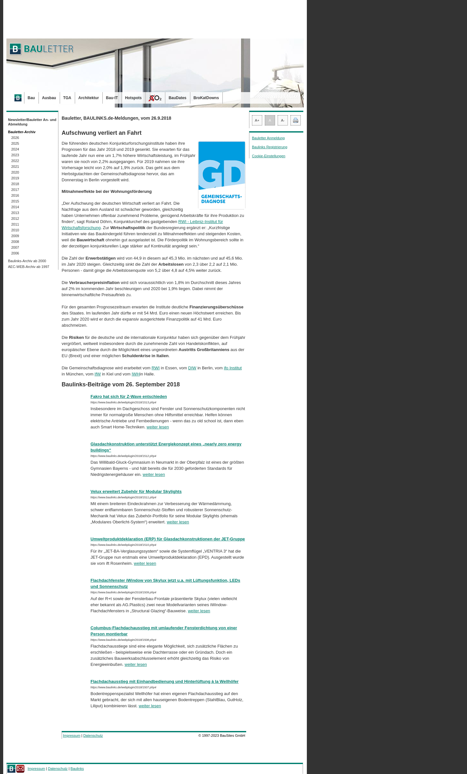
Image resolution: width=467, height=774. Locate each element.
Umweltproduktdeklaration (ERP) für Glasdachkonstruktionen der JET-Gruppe (168, 539)
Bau (31, 98)
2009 (15, 236)
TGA (67, 98)
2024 (15, 149)
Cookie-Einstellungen (268, 156)
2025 (15, 143)
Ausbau (49, 98)
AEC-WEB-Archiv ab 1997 (28, 267)
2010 (15, 230)
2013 (15, 213)
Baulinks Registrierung (269, 147)
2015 (15, 201)
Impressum (71, 735)
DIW (192, 368)
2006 (15, 253)
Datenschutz (93, 735)
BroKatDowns (206, 98)
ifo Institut (233, 368)
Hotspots (133, 98)
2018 (15, 184)
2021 (15, 166)
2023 (15, 155)
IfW (98, 374)
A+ (257, 120)
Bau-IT (112, 98)
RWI (155, 368)
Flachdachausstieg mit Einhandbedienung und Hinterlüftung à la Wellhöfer (164, 681)
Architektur (88, 98)
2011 (15, 224)
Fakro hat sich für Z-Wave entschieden (129, 396)
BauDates (177, 98)
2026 (15, 138)
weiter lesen (158, 427)
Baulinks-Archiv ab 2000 (27, 261)
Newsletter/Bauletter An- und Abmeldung (32, 122)
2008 (15, 242)
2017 (15, 190)
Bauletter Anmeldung (268, 138)
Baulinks (77, 768)
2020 (15, 172)
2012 (15, 218)
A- (283, 120)
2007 (15, 247)
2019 (15, 178)
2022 (15, 161)
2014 (15, 207)
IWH (136, 374)
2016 (15, 195)
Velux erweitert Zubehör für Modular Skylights (136, 491)
